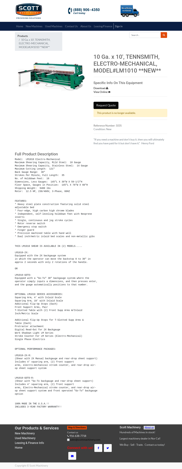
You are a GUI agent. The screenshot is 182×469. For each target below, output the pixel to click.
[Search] (164, 35)
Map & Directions (77, 427)
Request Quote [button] (106, 105)
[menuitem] (19, 26)
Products (23, 35)
